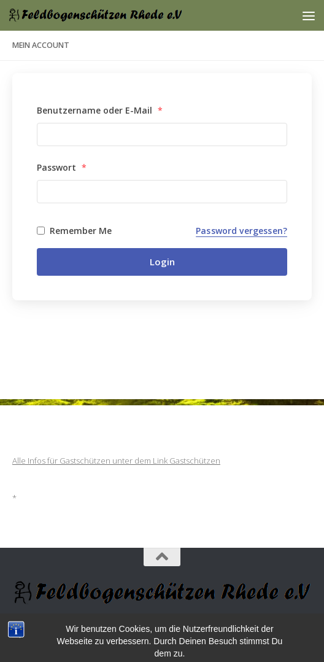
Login (162, 261)
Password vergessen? (241, 230)
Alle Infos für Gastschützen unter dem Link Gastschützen (116, 460)
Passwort (62, 167)
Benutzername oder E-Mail (100, 110)
